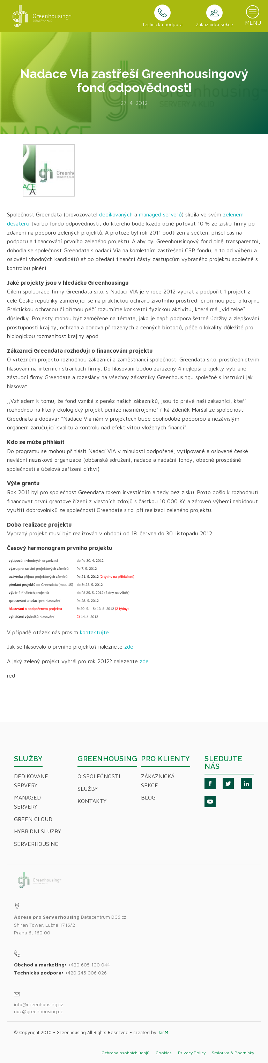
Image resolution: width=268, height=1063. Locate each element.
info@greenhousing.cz (39, 1004)
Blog (148, 797)
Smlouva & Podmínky (233, 1052)
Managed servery (27, 802)
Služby (87, 789)
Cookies (164, 1052)
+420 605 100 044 (89, 965)
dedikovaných (116, 214)
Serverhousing (36, 844)
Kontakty (91, 801)
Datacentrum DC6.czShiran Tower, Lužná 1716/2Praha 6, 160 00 (70, 924)
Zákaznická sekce (157, 780)
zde (129, 646)
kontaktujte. (95, 632)
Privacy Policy (192, 1052)
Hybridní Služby (37, 831)
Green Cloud (33, 819)
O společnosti (98, 776)
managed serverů (160, 214)
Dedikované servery (31, 780)
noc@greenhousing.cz (38, 1011)
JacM (163, 1032)
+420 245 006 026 (86, 973)
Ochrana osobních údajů (125, 1052)
